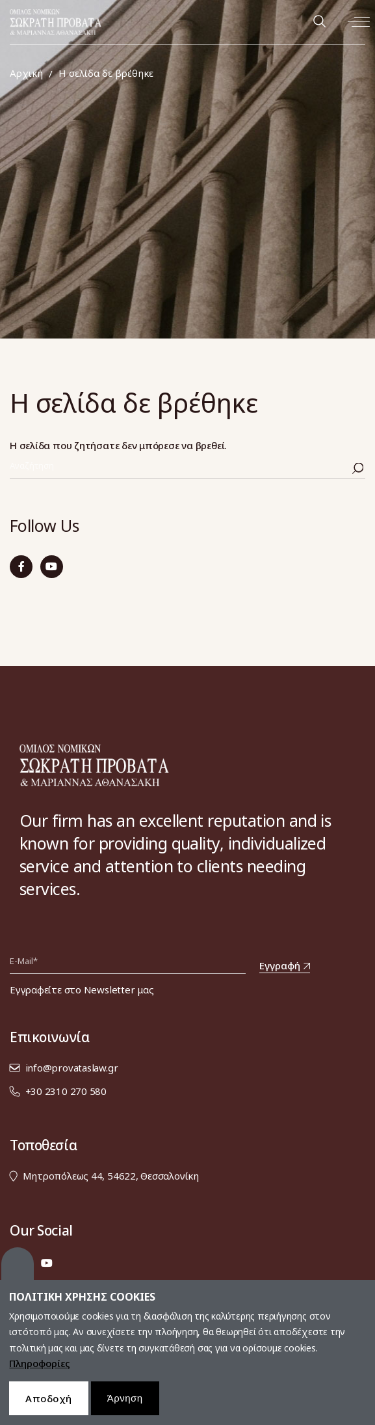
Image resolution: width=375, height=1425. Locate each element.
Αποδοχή (48, 1407)
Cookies (17, 1273)
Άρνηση (125, 1407)
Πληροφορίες (39, 1372)
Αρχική (26, 73)
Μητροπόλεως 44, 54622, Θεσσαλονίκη (111, 1175)
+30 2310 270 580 (66, 1091)
